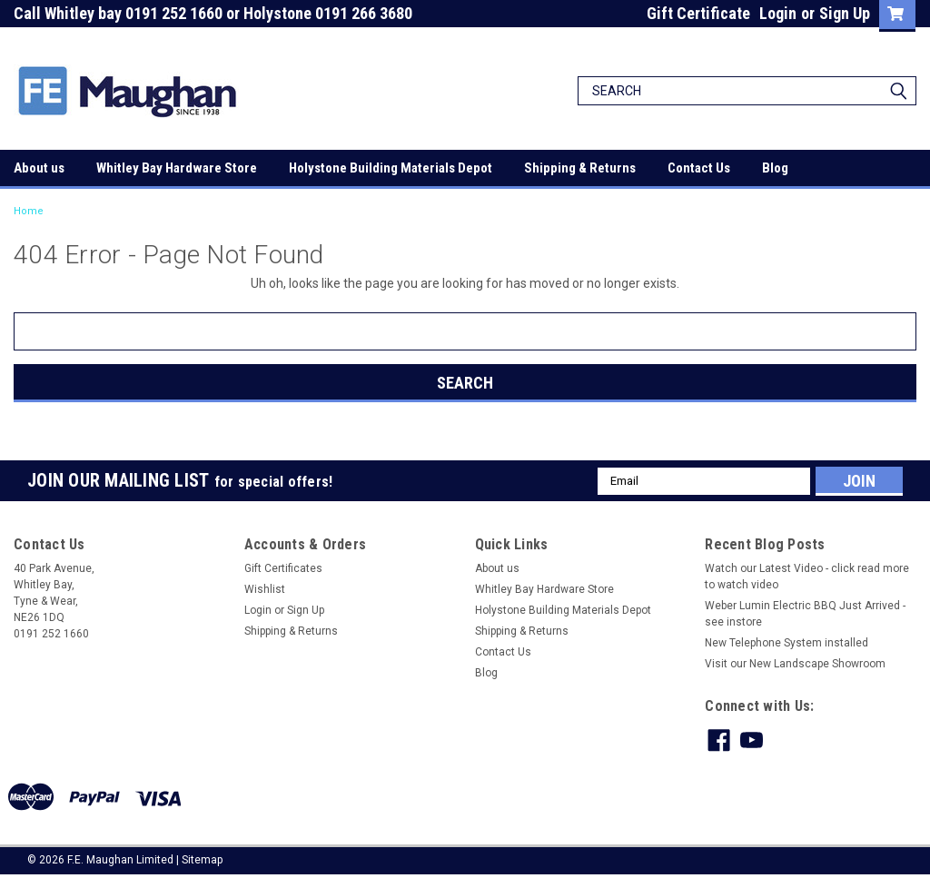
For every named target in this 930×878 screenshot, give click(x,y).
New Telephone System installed (786, 642)
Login (777, 13)
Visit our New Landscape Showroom (795, 663)
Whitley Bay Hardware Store (176, 168)
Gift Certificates (283, 568)
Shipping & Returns (580, 168)
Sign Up (844, 13)
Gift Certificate (698, 13)
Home (29, 211)
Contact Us (699, 168)
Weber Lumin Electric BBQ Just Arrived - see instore (805, 613)
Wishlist (264, 589)
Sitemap (202, 859)
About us (39, 168)
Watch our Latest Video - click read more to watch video (807, 576)
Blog (775, 168)
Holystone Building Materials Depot (390, 168)
